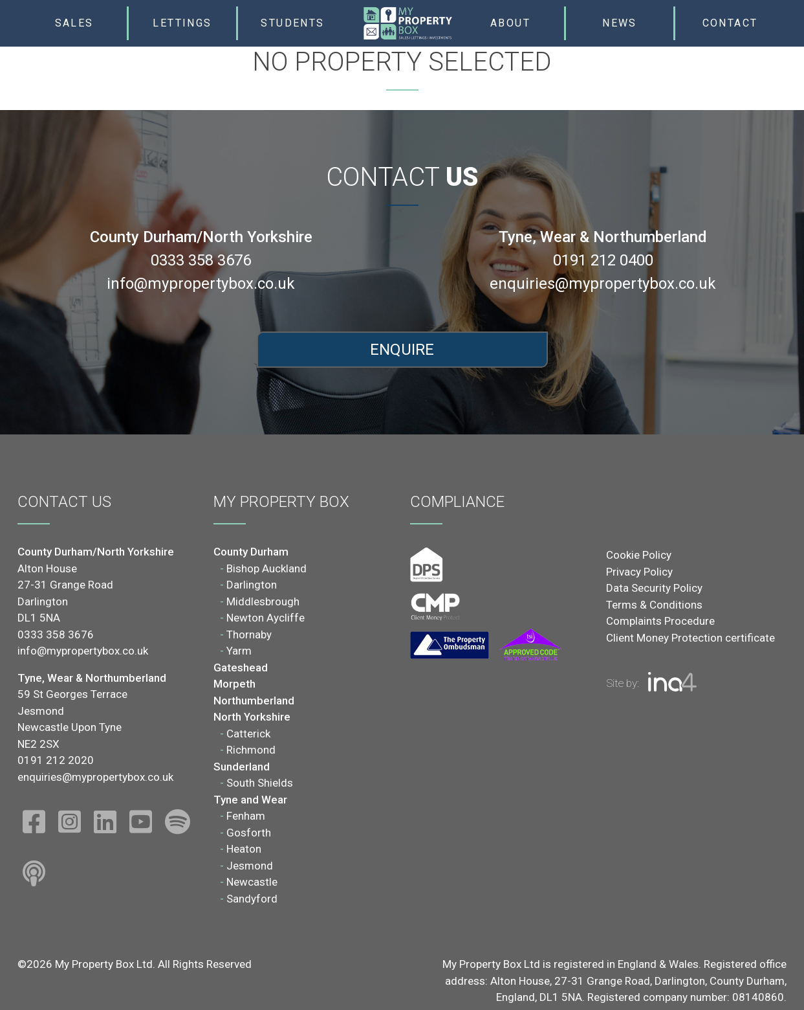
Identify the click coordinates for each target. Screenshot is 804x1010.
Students (292, 23)
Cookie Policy (638, 554)
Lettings (182, 23)
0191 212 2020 (55, 760)
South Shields (259, 782)
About (510, 23)
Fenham (245, 815)
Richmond (251, 749)
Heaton (243, 848)
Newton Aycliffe (265, 617)
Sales (74, 23)
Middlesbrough (262, 601)
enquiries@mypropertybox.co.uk (603, 284)
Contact (730, 23)
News (619, 23)
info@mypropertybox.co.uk (201, 284)
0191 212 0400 (603, 260)
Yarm (239, 650)
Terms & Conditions (654, 604)
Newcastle (251, 881)
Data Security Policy (654, 587)
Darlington (251, 584)
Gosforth (248, 832)
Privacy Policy (639, 571)
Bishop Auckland (266, 568)
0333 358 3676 (201, 260)
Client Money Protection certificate (690, 637)
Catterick (248, 733)
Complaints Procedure (660, 620)
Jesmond (249, 865)
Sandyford (251, 898)
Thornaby (249, 634)
